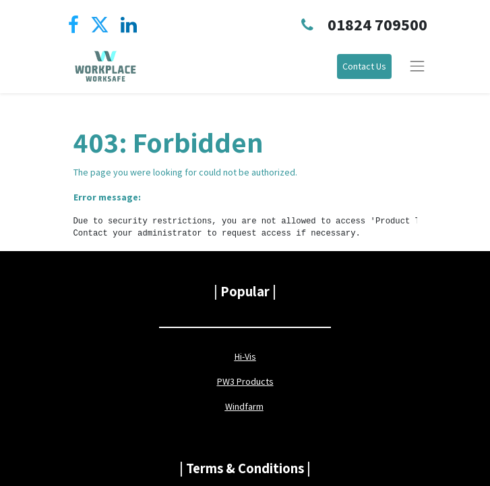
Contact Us (364, 66)
